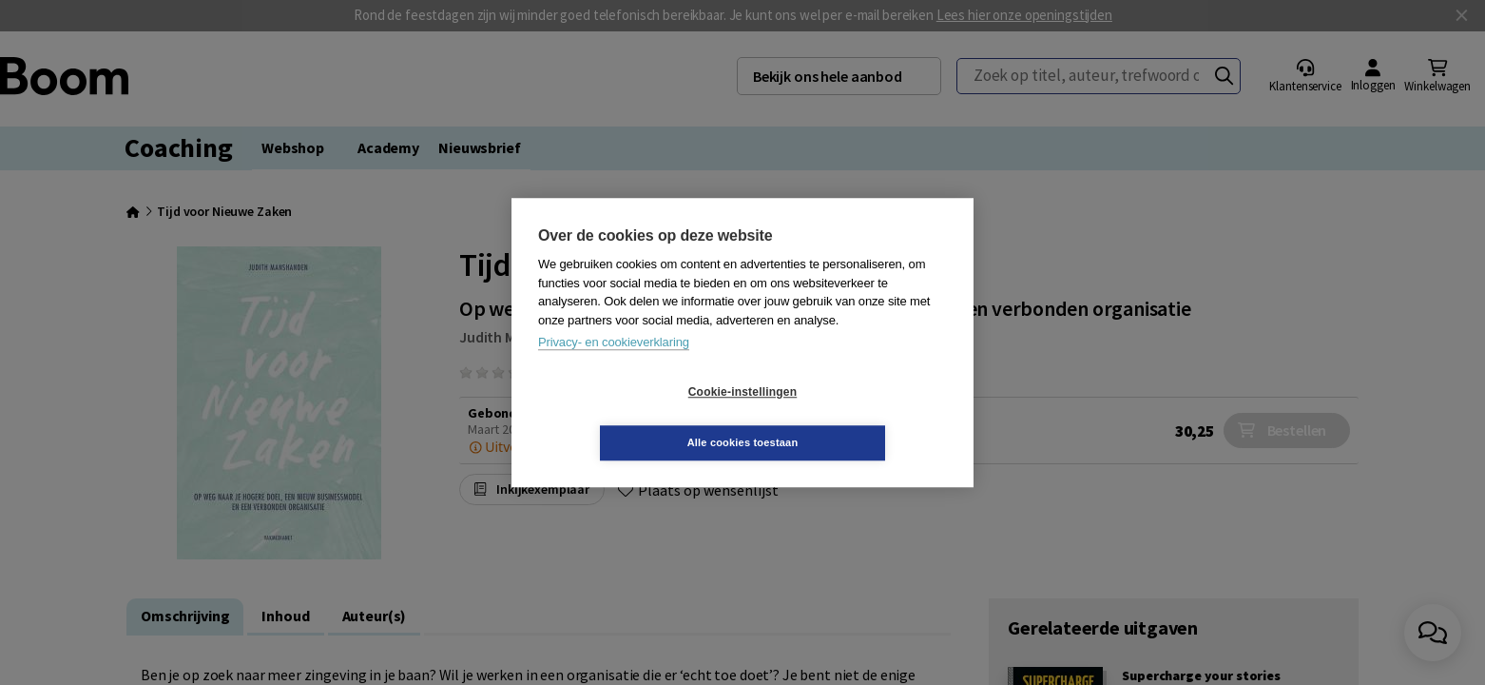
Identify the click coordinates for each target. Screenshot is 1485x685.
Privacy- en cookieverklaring (613, 368)
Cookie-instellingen (629, 417)
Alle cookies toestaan (856, 416)
